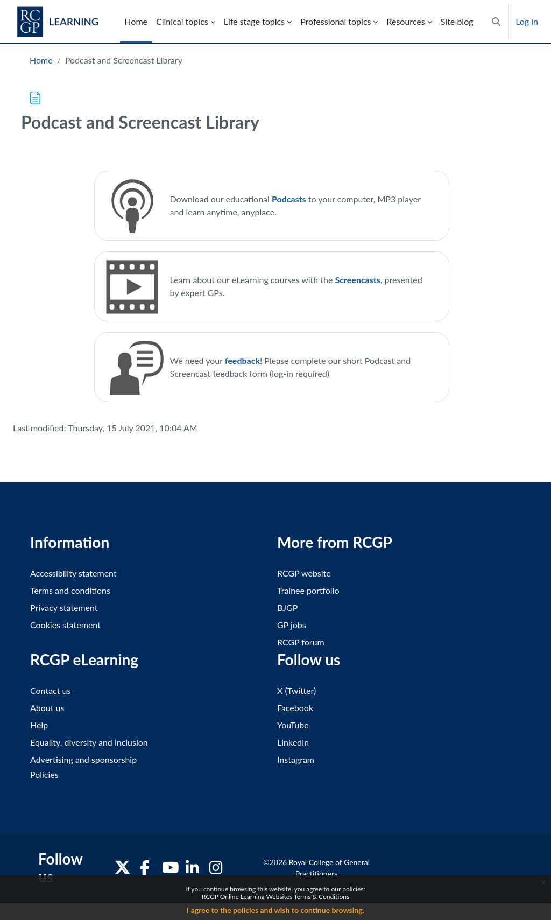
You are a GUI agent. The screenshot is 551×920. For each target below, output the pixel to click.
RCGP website (304, 573)
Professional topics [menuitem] (335, 21)
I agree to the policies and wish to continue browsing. (275, 910)
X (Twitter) (296, 690)
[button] (496, 21)
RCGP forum (300, 642)
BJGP (287, 607)
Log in (526, 21)
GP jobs (291, 625)
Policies (44, 774)
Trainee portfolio (308, 590)
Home (41, 60)
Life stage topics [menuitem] (254, 21)
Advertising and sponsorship (83, 759)
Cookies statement (65, 625)
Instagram (295, 759)
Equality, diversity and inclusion (89, 742)
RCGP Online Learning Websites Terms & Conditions (275, 897)
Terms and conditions (70, 590)
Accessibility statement (73, 573)
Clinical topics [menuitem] (182, 21)
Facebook (295, 708)
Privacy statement (64, 607)
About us (47, 708)
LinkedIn (293, 742)
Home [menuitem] (135, 21)
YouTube (293, 725)
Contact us (50, 690)
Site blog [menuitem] (457, 21)
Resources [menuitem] (405, 21)
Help (39, 725)
